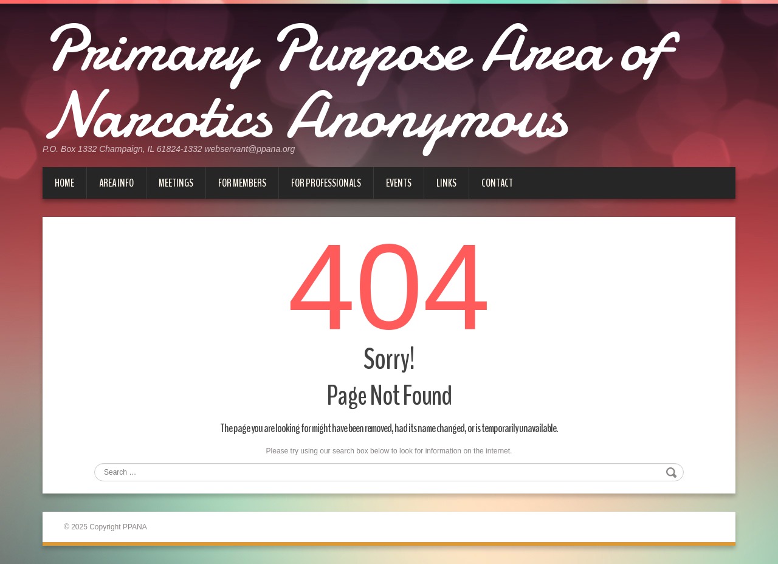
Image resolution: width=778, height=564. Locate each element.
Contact (497, 183)
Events (398, 183)
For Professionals (326, 183)
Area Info (116, 183)
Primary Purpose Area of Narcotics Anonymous (353, 82)
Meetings (176, 183)
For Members (242, 183)
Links (446, 183)
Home (64, 183)
